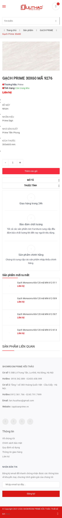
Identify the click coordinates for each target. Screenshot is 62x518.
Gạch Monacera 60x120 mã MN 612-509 (37, 298)
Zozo (8, 514)
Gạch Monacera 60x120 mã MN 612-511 (37, 282)
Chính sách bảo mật (12, 443)
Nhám (5, 108)
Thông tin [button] (8, 431)
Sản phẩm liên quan (18, 346)
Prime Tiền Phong (11, 132)
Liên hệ (5, 456)
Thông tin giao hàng (12, 452)
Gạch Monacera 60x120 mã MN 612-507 (37, 314)
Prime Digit (7, 120)
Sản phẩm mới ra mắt (15, 275)
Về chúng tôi (8, 438)
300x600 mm (8, 144)
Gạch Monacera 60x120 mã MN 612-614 (37, 330)
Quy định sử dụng (11, 447)
